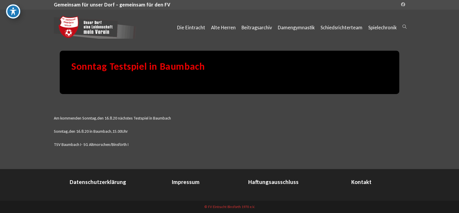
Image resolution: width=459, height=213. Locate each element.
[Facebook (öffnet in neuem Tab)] (402, 5)
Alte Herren (223, 27)
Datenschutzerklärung (98, 181)
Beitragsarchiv (257, 27)
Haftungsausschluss (273, 181)
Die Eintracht (191, 27)
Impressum (186, 181)
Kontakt (361, 181)
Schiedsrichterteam (341, 27)
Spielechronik (382, 27)
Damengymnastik (296, 27)
